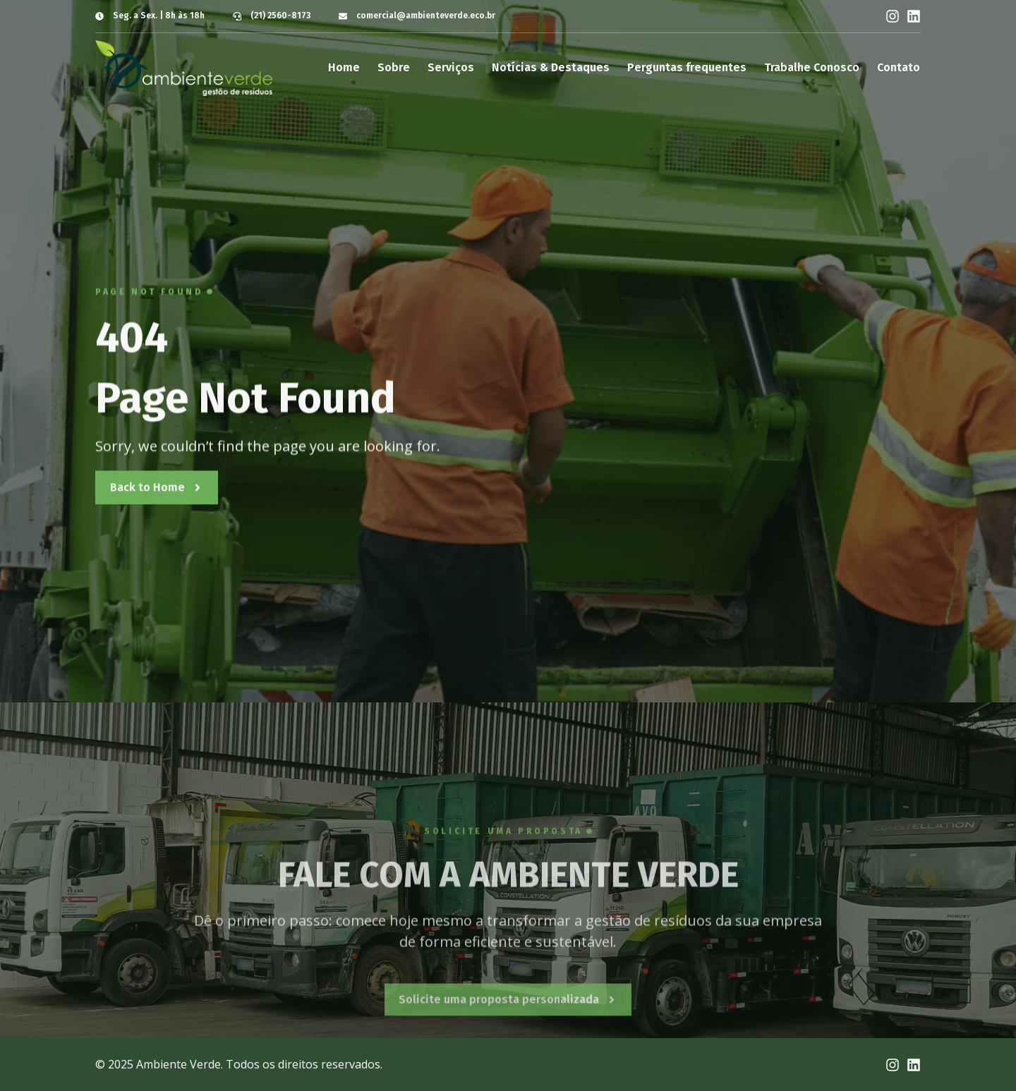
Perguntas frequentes (686, 67)
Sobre (393, 67)
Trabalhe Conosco (811, 67)
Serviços (451, 67)
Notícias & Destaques (551, 67)
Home (344, 67)
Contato (898, 67)
